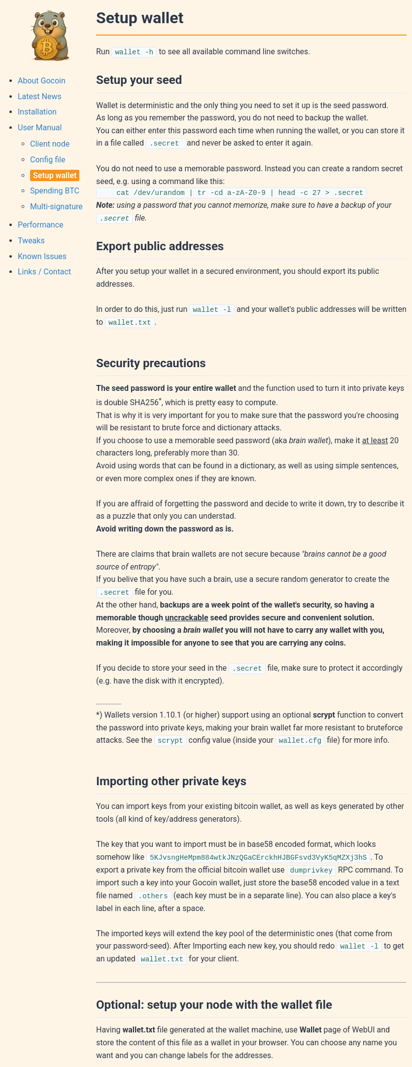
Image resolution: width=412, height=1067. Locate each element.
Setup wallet (54, 175)
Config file (47, 159)
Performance (41, 224)
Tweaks (31, 240)
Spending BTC (54, 190)
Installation (37, 111)
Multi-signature (56, 206)
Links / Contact (44, 271)
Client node (49, 144)
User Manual (40, 127)
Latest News (40, 96)
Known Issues (42, 256)
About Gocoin (42, 80)
